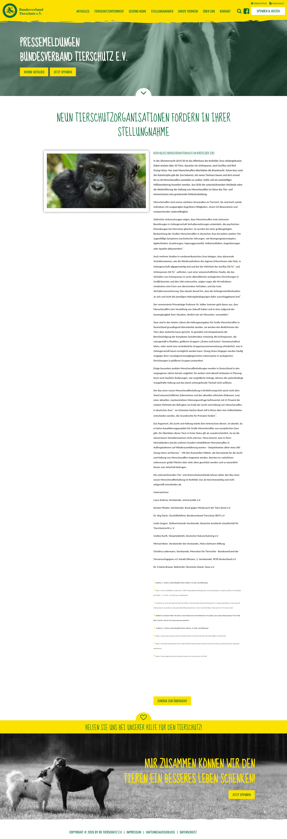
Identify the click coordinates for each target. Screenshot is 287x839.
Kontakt (225, 11)
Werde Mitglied (34, 72)
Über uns (209, 11)
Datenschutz (259, 3)
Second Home (137, 11)
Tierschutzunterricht (109, 11)
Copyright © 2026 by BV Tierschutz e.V (95, 832)
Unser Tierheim (188, 11)
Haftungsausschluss (160, 832)
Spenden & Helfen (268, 11)
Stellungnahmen (162, 11)
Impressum (276, 3)
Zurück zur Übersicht (172, 700)
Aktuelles (82, 11)
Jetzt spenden (63, 72)
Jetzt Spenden (242, 794)
